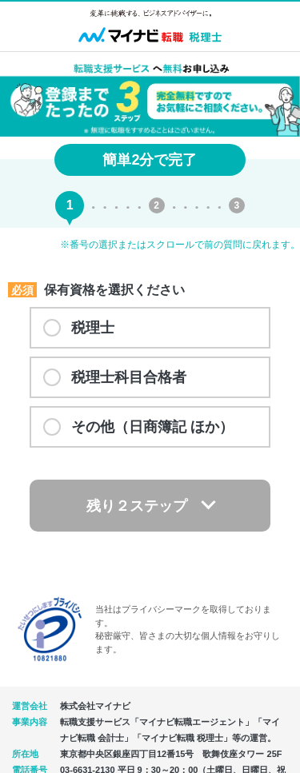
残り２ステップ (136, 506)
